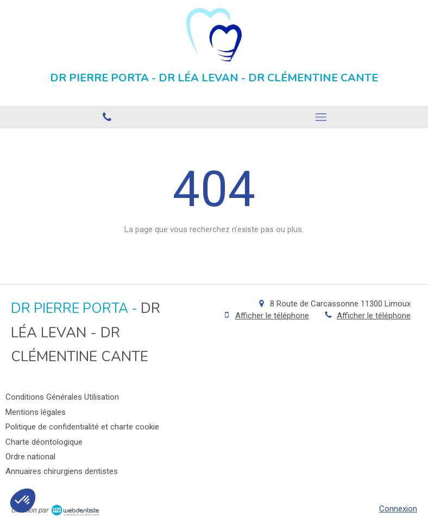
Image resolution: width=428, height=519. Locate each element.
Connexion (398, 509)
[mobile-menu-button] (321, 117)
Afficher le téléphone (272, 316)
